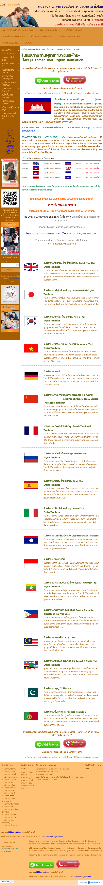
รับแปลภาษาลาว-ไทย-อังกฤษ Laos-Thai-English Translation (70, 536)
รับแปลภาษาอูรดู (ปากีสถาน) (57, 688)
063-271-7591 (74, 233)
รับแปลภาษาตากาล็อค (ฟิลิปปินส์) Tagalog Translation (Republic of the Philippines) (68, 612)
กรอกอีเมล (4, 261)
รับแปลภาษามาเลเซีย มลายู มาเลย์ (59, 638)
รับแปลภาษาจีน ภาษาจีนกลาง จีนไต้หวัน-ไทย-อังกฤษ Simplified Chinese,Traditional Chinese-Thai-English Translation (71, 399)
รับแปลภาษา (51, 49)
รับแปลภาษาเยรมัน (52, 372)
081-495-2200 (90, 233)
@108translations (57, 88)
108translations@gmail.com (86, 93)
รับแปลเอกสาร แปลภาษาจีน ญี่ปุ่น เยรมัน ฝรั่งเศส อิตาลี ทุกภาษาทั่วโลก (10, 142)
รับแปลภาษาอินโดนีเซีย (54, 559)
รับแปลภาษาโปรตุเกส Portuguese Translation (64, 712)
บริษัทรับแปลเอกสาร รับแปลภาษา (33, 49)
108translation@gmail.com (61, 243)
